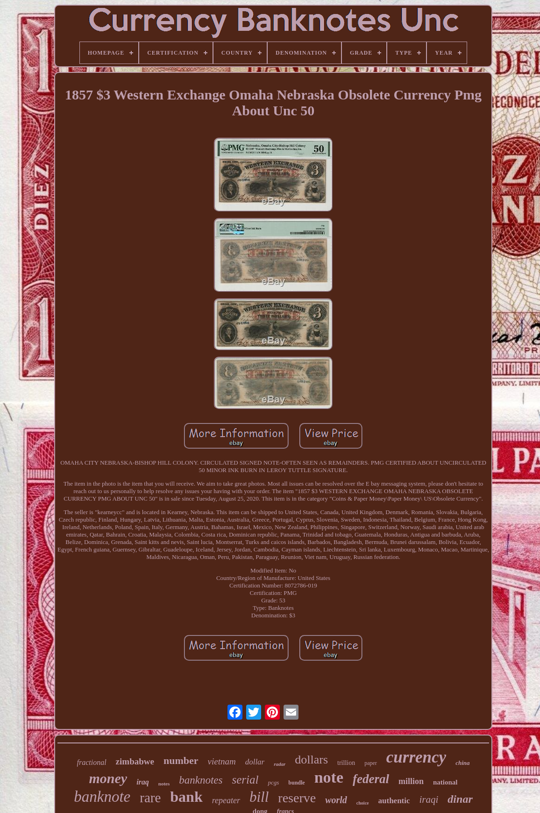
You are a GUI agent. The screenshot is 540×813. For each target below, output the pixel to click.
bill (259, 797)
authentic (394, 800)
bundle (296, 782)
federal (371, 779)
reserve (297, 798)
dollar (255, 761)
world (336, 800)
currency (416, 757)
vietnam (222, 761)
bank (186, 796)
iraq (142, 782)
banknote (102, 796)
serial (245, 779)
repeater (226, 800)
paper (370, 763)
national (445, 782)
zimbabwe (135, 761)
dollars (311, 759)
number (181, 760)
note (328, 777)
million (411, 781)
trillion (346, 762)
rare (150, 797)
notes (164, 783)
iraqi (429, 799)
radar (279, 764)
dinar (460, 799)
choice (362, 803)
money (108, 778)
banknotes (200, 780)
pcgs (273, 782)
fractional (92, 762)
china (462, 762)
